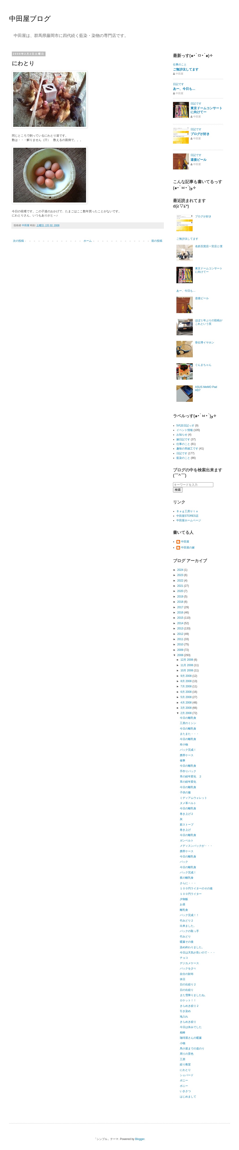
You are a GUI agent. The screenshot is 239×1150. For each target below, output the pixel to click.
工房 (182, 1059)
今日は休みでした (191, 1027)
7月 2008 (186, 686)
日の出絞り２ (188, 984)
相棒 (182, 1032)
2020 (180, 591)
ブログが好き (200, 134)
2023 (180, 575)
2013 (180, 628)
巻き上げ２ (186, 813)
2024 (180, 569)
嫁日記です (183, 439)
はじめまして (188, 1096)
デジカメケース (189, 963)
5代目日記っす (185, 425)
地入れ (184, 1016)
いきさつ (185, 1091)
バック (184, 861)
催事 (182, 760)
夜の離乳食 (186, 877)
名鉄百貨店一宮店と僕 (208, 246)
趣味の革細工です (187, 448)
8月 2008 (186, 681)
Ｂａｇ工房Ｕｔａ (187, 511)
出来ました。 (188, 925)
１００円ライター (191, 894)
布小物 (184, 744)
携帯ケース (186, 755)
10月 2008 (187, 670)
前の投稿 (156, 240)
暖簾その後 (186, 941)
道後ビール (198, 159)
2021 (180, 585)
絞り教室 (185, 1064)
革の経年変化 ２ (191, 776)
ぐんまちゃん (203, 364)
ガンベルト (186, 840)
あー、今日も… (184, 89)
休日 (182, 979)
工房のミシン (188, 723)
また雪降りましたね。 (193, 995)
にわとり (185, 1070)
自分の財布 (186, 974)
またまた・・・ (189, 733)
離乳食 (184, 909)
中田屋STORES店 (187, 515)
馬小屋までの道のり (192, 1048)
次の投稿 (18, 240)
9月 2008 (186, 676)
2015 (180, 617)
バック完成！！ (189, 915)
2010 (180, 644)
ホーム (88, 240)
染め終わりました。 (192, 947)
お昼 (182, 904)
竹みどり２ (186, 920)
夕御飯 (184, 899)
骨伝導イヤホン (204, 342)
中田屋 (185, 541)
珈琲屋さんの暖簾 (191, 1037)
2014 (180, 623)
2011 (180, 639)
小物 (182, 1043)
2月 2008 (186, 713)
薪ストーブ (186, 824)
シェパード (186, 1075)
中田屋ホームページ (188, 520)
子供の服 (185, 792)
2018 (180, 601)
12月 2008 (187, 659)
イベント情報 (184, 430)
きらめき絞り (188, 1021)
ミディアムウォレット (193, 798)
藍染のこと (183, 457)
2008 (180, 655)
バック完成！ (188, 749)
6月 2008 (186, 691)
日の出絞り (186, 990)
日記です (178, 84)
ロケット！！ (188, 1000)
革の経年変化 (188, 781)
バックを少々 (188, 968)
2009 (180, 650)
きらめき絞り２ (189, 1005)
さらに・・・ (188, 883)
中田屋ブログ (30, 18)
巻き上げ (185, 829)
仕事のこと (180, 64)
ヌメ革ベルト (188, 803)
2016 (180, 612)
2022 (180, 580)
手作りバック (188, 771)
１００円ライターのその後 (196, 888)
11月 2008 (187, 665)
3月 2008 (186, 707)
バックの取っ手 (189, 931)
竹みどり (185, 936)
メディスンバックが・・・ (196, 845)
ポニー (184, 1080)
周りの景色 (186, 1053)
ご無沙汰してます (185, 69)
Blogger (140, 1139)
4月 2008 (186, 702)
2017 (180, 607)
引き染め (185, 1011)
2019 (180, 596)
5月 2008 (186, 697)
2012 (180, 634)
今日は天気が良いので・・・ (197, 952)
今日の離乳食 (188, 717)
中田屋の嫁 (188, 547)
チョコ (184, 957)
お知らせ (181, 434)
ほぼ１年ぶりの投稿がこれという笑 (208, 322)
